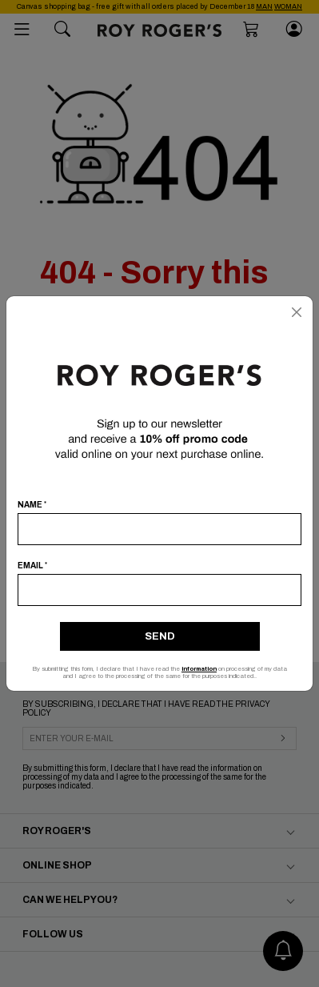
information (199, 668)
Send (160, 636)
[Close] (296, 312)
